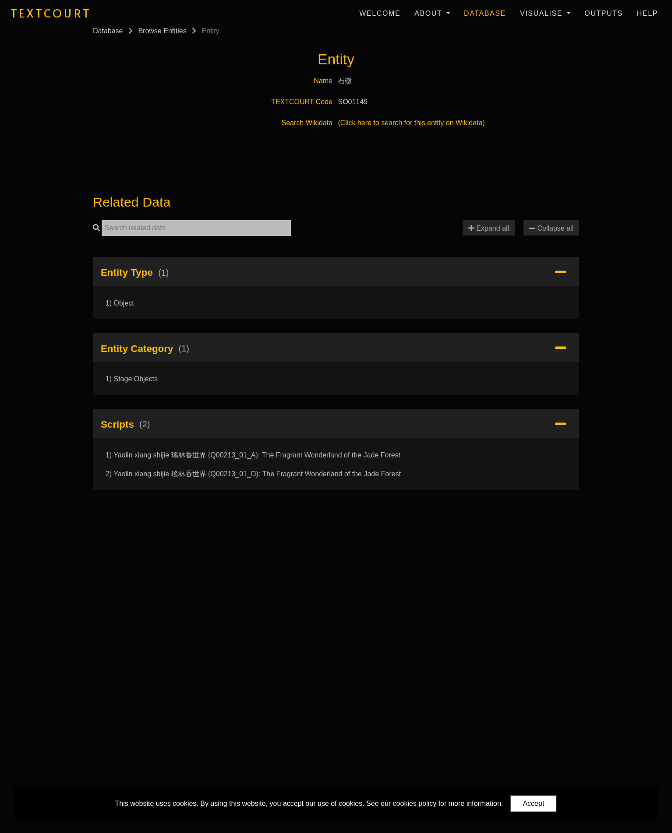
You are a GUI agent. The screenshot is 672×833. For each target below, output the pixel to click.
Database (485, 13)
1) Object (120, 303)
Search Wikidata (307, 123)
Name (323, 80)
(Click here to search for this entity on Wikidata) (411, 123)
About (429, 13)
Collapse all (551, 228)
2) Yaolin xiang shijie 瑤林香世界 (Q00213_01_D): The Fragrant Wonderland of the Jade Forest (253, 474)
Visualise (542, 13)
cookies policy (415, 803)
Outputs (603, 13)
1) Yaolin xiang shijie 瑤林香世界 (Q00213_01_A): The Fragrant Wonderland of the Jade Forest (253, 455)
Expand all (488, 228)
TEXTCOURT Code (301, 101)
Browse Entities (162, 31)
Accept (533, 803)
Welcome (379, 13)
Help (647, 13)
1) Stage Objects (132, 379)
